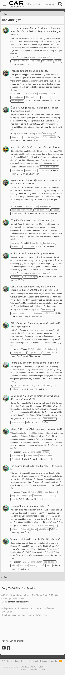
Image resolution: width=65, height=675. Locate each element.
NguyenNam (15, 385)
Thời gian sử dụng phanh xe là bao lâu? (29, 71)
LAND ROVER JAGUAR (48, 213)
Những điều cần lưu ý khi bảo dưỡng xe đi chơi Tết (35, 362)
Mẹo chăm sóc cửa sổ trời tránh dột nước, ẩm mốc (35, 147)
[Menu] (4, 4)
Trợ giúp (43, 661)
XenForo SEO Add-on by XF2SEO (32, 670)
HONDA (44, 422)
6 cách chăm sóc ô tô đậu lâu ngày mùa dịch (32, 253)
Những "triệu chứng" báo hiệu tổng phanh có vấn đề (36, 429)
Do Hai (13, 93)
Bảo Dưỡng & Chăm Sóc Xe (50, 101)
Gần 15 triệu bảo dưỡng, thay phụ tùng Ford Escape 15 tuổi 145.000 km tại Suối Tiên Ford (34, 288)
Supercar (14, 167)
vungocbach (15, 349)
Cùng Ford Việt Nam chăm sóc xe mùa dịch (32, 220)
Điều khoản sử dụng (10, 661)
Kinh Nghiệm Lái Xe (30, 140)
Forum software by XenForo (22, 667)
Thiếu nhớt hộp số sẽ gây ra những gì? (29, 506)
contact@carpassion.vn (19, 601)
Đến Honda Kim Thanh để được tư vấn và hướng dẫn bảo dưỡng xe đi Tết (34, 397)
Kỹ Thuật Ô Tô (41, 389)
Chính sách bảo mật (29, 661)
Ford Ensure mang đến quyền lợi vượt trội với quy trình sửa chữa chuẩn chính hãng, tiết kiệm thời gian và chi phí (35, 31)
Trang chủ (53, 661)
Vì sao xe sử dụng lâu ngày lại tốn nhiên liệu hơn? (35, 539)
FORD (27, 64)
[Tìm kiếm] (60, 4)
